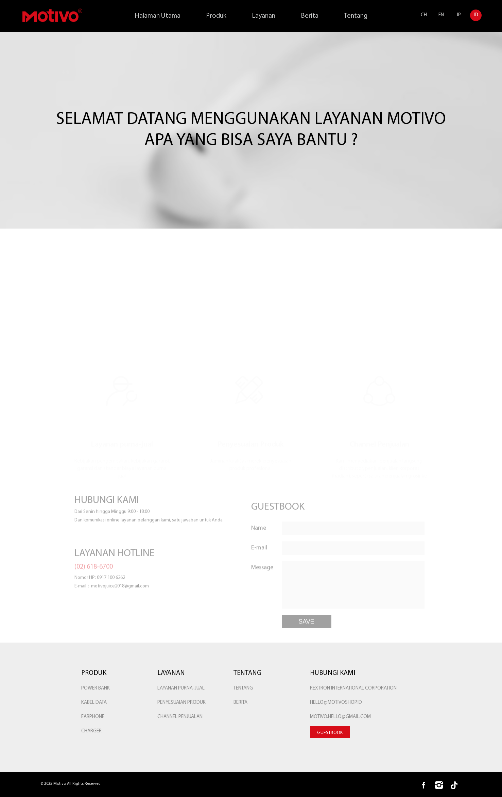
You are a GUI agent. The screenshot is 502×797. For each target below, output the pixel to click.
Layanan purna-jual (181, 688)
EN (441, 15)
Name (258, 549)
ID (476, 15)
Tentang (355, 16)
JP (458, 15)
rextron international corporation (353, 688)
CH (424, 15)
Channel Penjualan (180, 716)
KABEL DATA (94, 702)
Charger (91, 731)
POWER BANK (95, 688)
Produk (216, 16)
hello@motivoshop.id (336, 702)
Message (262, 588)
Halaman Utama (157, 16)
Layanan (263, 16)
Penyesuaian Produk (181, 702)
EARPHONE (92, 716)
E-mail (259, 568)
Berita (309, 16)
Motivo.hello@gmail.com (340, 716)
